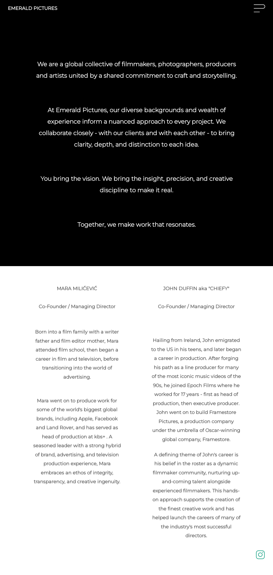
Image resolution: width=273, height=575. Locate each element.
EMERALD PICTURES (32, 8)
